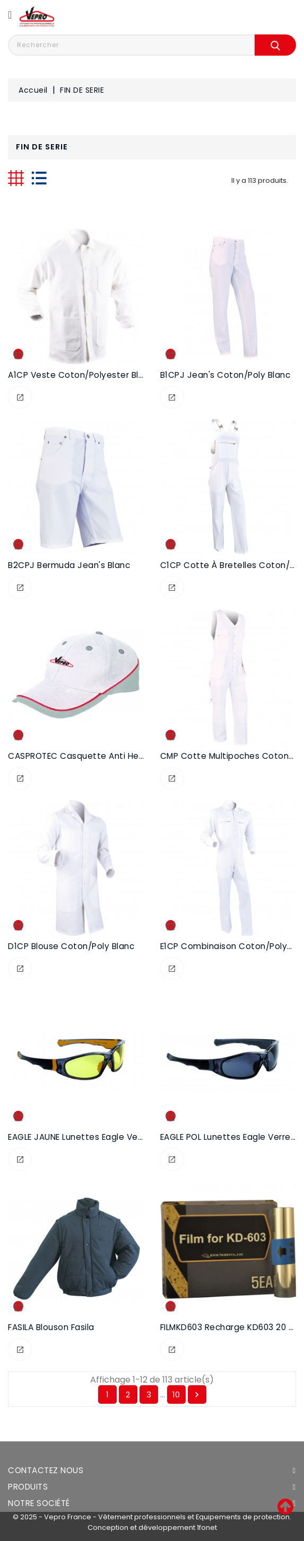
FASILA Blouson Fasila (51, 1327)
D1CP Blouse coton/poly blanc (71, 946)
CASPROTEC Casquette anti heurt (79, 755)
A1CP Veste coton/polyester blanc (81, 374)
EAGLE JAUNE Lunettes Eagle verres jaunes (97, 1137)
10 (176, 1394)
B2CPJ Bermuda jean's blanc (69, 565)
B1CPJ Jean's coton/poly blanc (225, 374)
